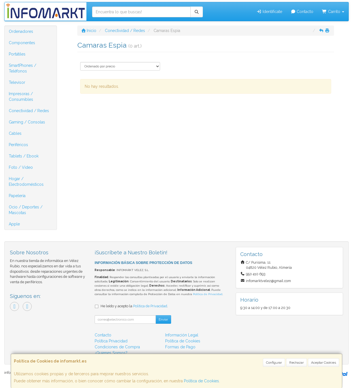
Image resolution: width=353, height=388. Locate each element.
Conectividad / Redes (29, 110)
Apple (14, 224)
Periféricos (18, 144)
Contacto (302, 11)
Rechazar (296, 362)
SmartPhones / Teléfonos (22, 68)
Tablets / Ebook (24, 156)
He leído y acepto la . (134, 306)
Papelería (17, 195)
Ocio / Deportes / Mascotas (25, 210)
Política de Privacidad (207, 294)
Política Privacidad (111, 341)
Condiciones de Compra (117, 347)
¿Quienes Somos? (111, 353)
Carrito (333, 11)
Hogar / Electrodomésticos (26, 181)
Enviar (163, 319)
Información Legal (181, 335)
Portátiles (17, 54)
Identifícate (269, 11)
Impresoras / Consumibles (21, 96)
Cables (15, 133)
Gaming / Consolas (27, 122)
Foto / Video (21, 167)
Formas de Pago (180, 347)
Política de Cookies (201, 381)
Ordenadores (21, 31)
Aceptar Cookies (323, 362)
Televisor (17, 82)
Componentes (22, 42)
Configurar (274, 362)
